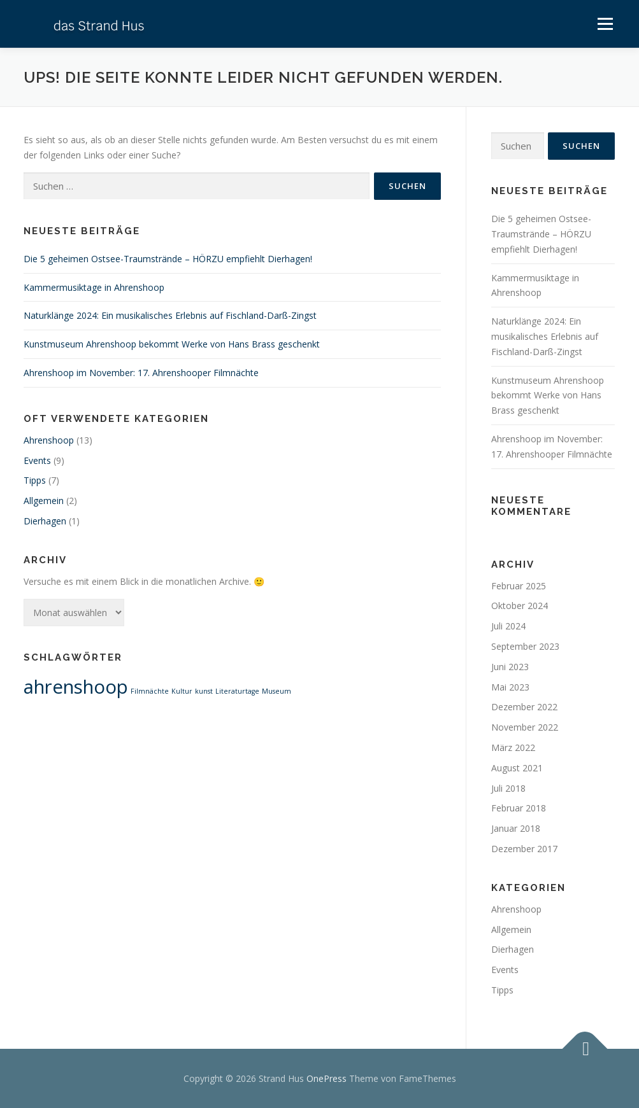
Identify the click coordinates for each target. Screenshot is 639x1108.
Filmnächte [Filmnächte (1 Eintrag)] (150, 691)
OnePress (326, 1078)
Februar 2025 (518, 586)
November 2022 (524, 727)
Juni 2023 (510, 667)
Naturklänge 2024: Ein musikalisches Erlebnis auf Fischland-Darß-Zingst (170, 315)
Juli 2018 (508, 788)
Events (37, 460)
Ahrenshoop (49, 440)
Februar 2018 (518, 808)
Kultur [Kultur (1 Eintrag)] (181, 691)
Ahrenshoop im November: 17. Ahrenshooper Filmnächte (141, 373)
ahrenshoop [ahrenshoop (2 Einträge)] (76, 686)
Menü (605, 24)
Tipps (35, 480)
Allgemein (44, 500)
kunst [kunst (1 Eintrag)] (204, 691)
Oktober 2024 (519, 606)
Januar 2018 (515, 828)
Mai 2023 (510, 687)
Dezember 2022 (524, 707)
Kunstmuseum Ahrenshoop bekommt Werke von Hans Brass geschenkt (172, 344)
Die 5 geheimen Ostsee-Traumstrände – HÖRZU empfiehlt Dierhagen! (168, 259)
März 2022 (513, 747)
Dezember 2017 (524, 849)
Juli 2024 (508, 626)
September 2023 (525, 646)
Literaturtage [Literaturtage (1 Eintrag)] (237, 691)
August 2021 (517, 768)
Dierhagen (45, 521)
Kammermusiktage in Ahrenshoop (94, 287)
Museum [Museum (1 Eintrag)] (276, 691)
